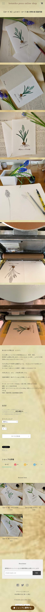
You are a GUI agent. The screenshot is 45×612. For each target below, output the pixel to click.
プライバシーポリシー (22, 591)
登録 (36, 573)
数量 (3, 426)
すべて (7, 464)
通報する (4, 450)
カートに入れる (15, 436)
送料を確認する (19, 411)
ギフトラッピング (7, 419)
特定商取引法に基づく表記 (22, 594)
